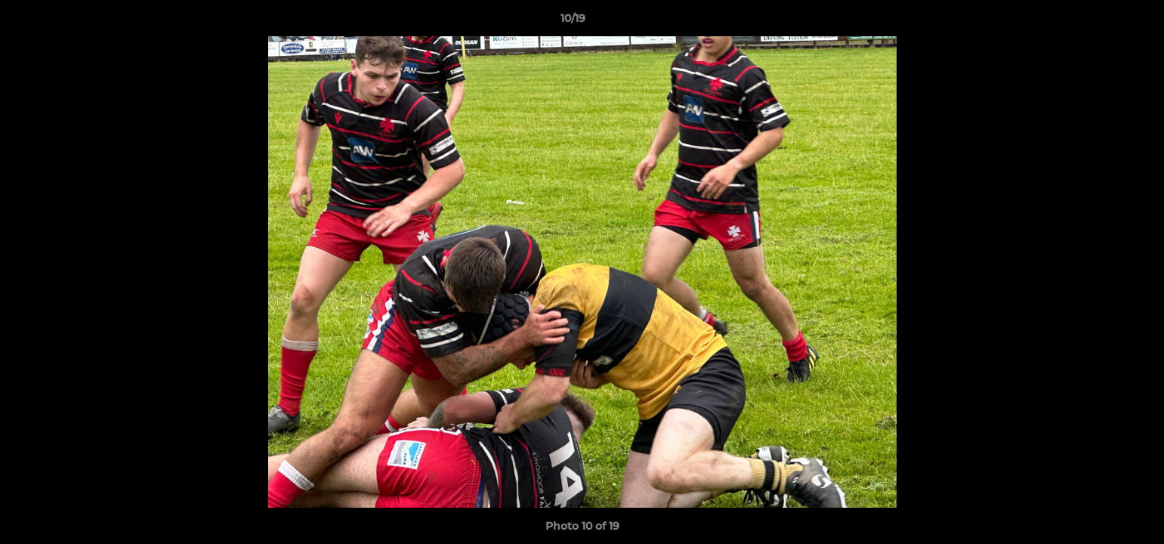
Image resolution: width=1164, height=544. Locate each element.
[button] (1100, 22)
